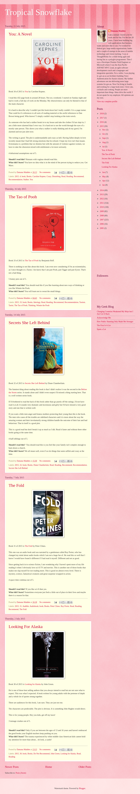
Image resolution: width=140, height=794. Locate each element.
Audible (26, 606)
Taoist (11, 305)
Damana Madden (118, 31)
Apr (104, 181)
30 (21, 754)
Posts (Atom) (21, 773)
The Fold (16, 485)
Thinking (31, 305)
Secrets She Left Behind (29, 322)
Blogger (82, 788)
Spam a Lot (101, 329)
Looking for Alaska (33, 684)
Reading (69, 176)
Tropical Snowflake (38, 12)
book (24, 176)
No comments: (45, 172)
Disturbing (56, 176)
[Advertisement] (116, 252)
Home (48, 766)
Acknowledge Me (104, 318)
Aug (104, 142)
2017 (102, 118)
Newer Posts (12, 766)
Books (29, 176)
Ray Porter (65, 606)
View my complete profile (107, 101)
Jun (103, 172)
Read (63, 176)
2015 (17, 176)
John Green (55, 754)
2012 (102, 199)
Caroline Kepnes (39, 176)
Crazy (49, 176)
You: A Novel (20, 34)
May (104, 177)
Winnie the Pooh (42, 305)
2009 (102, 211)
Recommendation (15, 179)
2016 (102, 122)
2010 (102, 207)
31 (21, 606)
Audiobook (34, 606)
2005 (102, 228)
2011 (102, 203)
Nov (104, 130)
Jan (103, 185)
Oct (103, 134)
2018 (102, 114)
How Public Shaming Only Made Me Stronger (115, 322)
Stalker (26, 179)
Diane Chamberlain (41, 465)
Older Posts (84, 766)
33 (21, 302)
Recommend (79, 176)
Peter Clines (55, 606)
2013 (102, 194)
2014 (102, 190)
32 (21, 465)
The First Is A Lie (104, 325)
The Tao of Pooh (23, 196)
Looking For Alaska (26, 626)
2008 (102, 216)
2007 (102, 220)
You (26, 91)
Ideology (37, 302)
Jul (103, 147)
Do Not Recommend (42, 754)
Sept (104, 138)
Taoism (82, 302)
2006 (102, 224)
